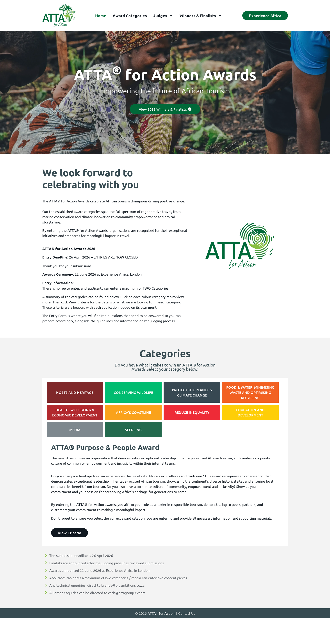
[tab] (75, 392)
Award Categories (130, 15)
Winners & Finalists (201, 15)
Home (100, 15)
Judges (163, 15)
